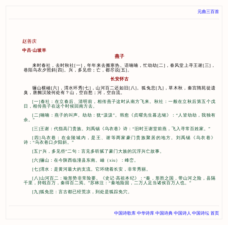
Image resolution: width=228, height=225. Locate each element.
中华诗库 (145, 213)
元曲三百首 (208, 11)
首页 (214, 213)
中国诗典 (164, 213)
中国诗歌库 (125, 213)
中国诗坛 (200, 213)
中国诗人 (182, 213)
